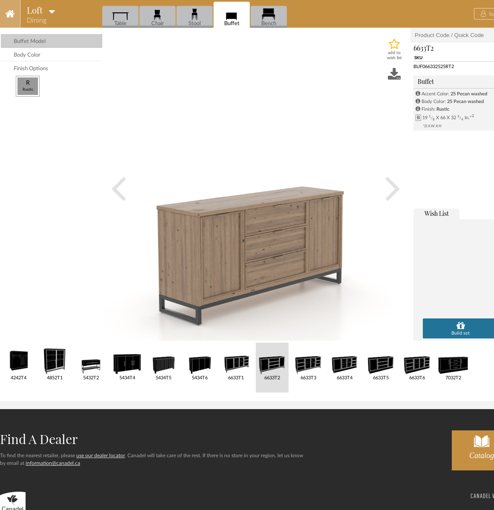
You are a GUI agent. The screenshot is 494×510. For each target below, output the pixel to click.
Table (120, 17)
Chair (157, 17)
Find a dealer (39, 438)
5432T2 (91, 361)
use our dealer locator (100, 455)
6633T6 (417, 361)
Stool (194, 17)
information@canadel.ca (53, 463)
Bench (268, 17)
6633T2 (272, 361)
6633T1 (236, 361)
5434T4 (127, 361)
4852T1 (55, 361)
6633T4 (345, 361)
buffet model (30, 41)
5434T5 (163, 361)
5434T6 (200, 361)
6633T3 (308, 361)
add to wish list (394, 55)
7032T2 (453, 361)
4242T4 (19, 361)
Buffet (231, 17)
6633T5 (381, 361)
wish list (437, 213)
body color (27, 55)
